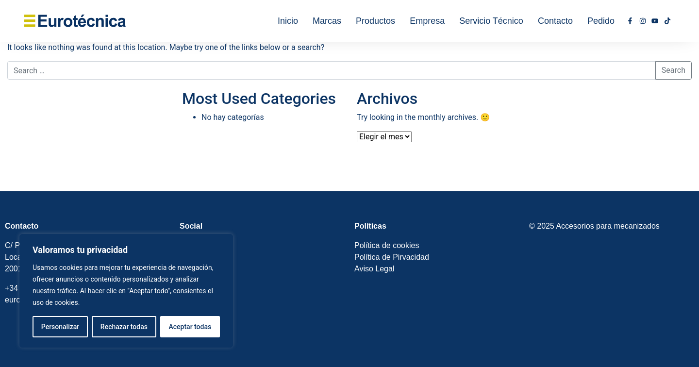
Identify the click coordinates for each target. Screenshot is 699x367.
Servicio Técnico (491, 21)
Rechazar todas (124, 327)
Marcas (327, 21)
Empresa (427, 21)
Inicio (288, 21)
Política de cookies (386, 245)
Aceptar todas (190, 327)
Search (673, 70)
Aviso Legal (374, 269)
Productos (375, 21)
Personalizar (60, 327)
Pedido (601, 21)
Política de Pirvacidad (391, 257)
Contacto (555, 21)
